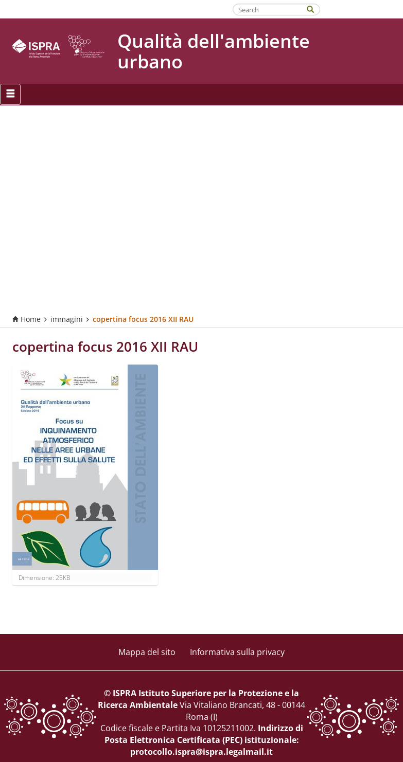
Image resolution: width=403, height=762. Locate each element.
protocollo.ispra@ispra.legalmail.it (201, 751)
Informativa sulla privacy (237, 652)
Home (26, 319)
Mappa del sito (147, 652)
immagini (66, 319)
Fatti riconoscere (362, 8)
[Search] (315, 8)
